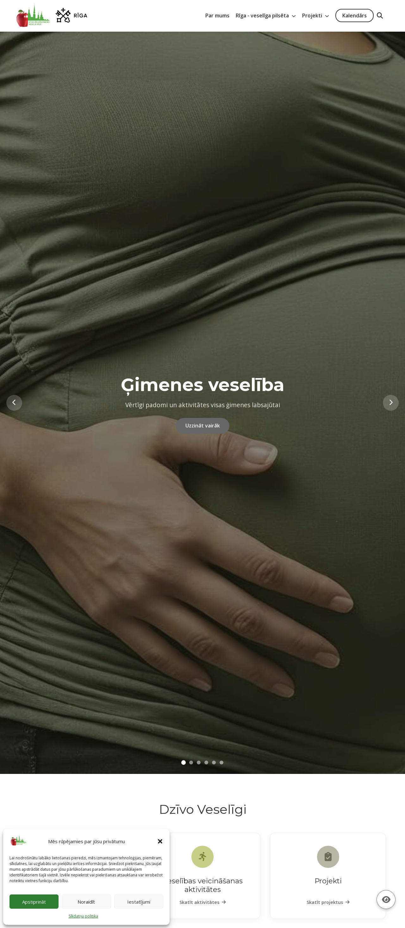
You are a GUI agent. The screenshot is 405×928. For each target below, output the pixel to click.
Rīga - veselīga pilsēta (266, 15)
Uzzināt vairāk (202, 425)
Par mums (217, 15)
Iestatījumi (138, 902)
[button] (160, 841)
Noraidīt (86, 902)
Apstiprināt (34, 902)
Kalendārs (354, 15)
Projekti (315, 15)
